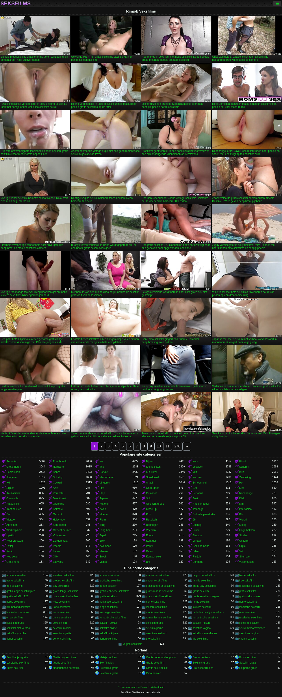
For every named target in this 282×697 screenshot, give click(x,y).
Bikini (196, 530)
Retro (149, 551)
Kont (195, 461)
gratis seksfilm (247, 591)
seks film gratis (15, 622)
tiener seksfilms (62, 638)
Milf (195, 472)
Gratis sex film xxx (156, 667)
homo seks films (155, 601)
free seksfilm (246, 580)
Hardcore (58, 466)
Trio (102, 466)
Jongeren (11, 477)
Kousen (197, 477)
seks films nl (60, 622)
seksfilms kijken (109, 633)
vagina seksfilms (132, 644)
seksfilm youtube (16, 633)
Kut (102, 461)
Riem (103, 519)
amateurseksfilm (109, 575)
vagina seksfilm (248, 638)
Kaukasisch (13, 493)
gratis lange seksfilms (65, 591)
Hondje (104, 472)
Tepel (103, 535)
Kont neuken (13, 509)
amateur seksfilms (63, 575)
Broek (103, 556)
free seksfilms (14, 585)
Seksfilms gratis (109, 667)
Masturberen (107, 477)
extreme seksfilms (156, 580)
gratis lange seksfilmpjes (20, 591)
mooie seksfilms (155, 612)
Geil (195, 487)
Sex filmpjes (107, 662)
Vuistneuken (246, 561)
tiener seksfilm (14, 638)
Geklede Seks (201, 546)
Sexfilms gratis (201, 662)
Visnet (103, 561)
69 (194, 519)
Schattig (57, 477)
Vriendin (151, 530)
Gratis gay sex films (64, 657)
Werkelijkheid (14, 530)
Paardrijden (13, 472)
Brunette (11, 461)
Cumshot (151, 493)
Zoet (195, 498)
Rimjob (197, 556)
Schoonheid (199, 482)
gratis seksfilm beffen (65, 596)
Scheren (244, 466)
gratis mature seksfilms (159, 591)
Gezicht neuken (62, 530)
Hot (241, 482)
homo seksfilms (248, 601)
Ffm (102, 487)
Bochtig (197, 524)
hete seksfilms (61, 601)
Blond (242, 461)
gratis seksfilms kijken (159, 596)
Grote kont (12, 561)
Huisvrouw (59, 519)
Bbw (102, 540)
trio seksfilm (153, 638)
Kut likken (152, 472)
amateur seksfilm (16, 575)
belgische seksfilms (204, 575)
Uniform (244, 540)
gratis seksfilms (109, 596)
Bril (148, 561)
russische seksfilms (250, 617)
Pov (148, 514)
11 (168, 446)
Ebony (150, 535)
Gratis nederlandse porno (161, 657)
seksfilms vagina (249, 633)
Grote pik (58, 503)
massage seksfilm (110, 612)
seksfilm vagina (202, 628)
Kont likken (59, 524)
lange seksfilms (109, 607)
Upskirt (10, 535)
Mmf (241, 503)
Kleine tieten (153, 466)
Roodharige (246, 493)
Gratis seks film (62, 662)
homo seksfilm (201, 601)
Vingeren (105, 482)
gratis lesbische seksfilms (114, 591)
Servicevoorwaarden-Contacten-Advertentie (141, 687)
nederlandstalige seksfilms (208, 612)
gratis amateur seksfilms (160, 585)
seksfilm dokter (108, 622)
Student (243, 535)
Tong (102, 524)
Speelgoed (152, 477)
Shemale (244, 556)
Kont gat (151, 540)
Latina (56, 551)
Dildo (242, 498)
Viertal (243, 519)
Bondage (198, 561)
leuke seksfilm (61, 612)
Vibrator (11, 519)
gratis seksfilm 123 (17, 596)
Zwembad (105, 546)
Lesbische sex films (17, 662)
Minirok (104, 551)
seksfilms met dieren (205, 633)
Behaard (197, 493)
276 (177, 446)
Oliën (56, 556)
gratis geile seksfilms (251, 585)
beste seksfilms (15, 580)
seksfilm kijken (201, 622)
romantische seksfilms (206, 617)
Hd (8, 482)
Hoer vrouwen (14, 540)
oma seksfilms (14, 617)
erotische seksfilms (111, 580)
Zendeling (245, 477)
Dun (8, 514)
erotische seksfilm (63, 580)
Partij (9, 551)
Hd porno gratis (248, 667)
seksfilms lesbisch (156, 633)
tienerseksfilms (108, 638)
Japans (104, 498)
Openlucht (12, 498)
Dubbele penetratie (204, 514)
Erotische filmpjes (203, 667)
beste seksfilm (247, 575)
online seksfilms (62, 617)
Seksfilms (15, 3)
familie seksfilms (202, 580)
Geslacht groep (155, 503)
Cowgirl (57, 482)
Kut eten (104, 503)
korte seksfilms (61, 607)
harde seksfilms (15, 601)
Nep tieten (12, 556)
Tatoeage (198, 509)
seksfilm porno (154, 628)
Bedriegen (152, 524)
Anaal (149, 482)
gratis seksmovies (249, 596)
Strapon (197, 535)
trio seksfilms (200, 638)
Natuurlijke (12, 503)
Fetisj (9, 546)
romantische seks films (113, 617)
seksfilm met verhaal (18, 628)
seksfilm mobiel (62, 628)
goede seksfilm (108, 585)
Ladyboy (58, 561)
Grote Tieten (13, 466)
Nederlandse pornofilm (66, 667)
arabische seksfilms (157, 575)
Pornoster (58, 493)
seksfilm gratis (154, 622)
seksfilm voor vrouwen (252, 628)
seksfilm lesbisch (249, 622)
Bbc (241, 514)
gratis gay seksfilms (204, 585)
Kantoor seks (153, 556)
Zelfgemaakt (60, 540)
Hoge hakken (247, 530)
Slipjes (10, 487)
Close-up (151, 509)
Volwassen (59, 535)
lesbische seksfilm (250, 607)
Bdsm (196, 551)
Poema (57, 546)
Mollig (242, 524)
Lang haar (105, 530)
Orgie (242, 546)
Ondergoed (152, 487)
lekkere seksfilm (202, 607)
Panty (149, 546)
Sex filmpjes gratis (17, 657)
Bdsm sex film (247, 657)
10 (159, 446)
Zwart (103, 509)
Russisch (151, 519)
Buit (241, 472)
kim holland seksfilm (18, 607)
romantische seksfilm (158, 617)
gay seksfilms (61, 585)
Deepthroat (59, 498)
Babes (56, 472)
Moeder (104, 514)
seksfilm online (108, 628)
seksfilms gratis (62, 633)
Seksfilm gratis (247, 662)
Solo (148, 498)
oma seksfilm (247, 612)
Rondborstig (60, 461)
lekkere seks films (156, 607)
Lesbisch (198, 466)
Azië (55, 487)
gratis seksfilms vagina (206, 596)
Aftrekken (12, 524)
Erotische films (201, 657)
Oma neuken (153, 673)
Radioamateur (201, 503)
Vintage (197, 540)
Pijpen (149, 461)
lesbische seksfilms (17, 612)
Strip (102, 493)
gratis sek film (201, 591)
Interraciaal (245, 509)
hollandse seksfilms (111, 601)
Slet (241, 487)
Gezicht (57, 514)
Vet (241, 551)
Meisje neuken (108, 657)
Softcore (58, 509)
